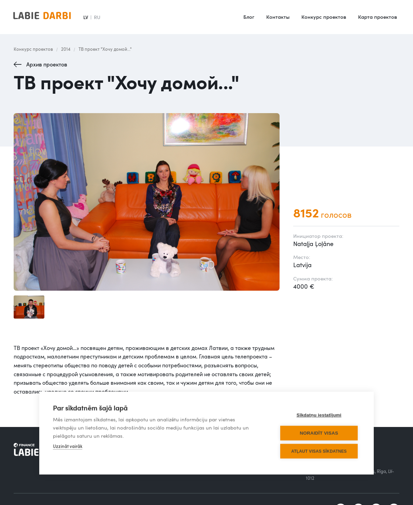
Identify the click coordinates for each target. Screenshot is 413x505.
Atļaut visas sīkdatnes (319, 447)
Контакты (277, 16)
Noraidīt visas (319, 429)
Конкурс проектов (323, 16)
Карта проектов (377, 16)
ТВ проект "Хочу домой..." (105, 49)
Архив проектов (46, 64)
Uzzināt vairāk (67, 443)
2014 (65, 49)
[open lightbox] (147, 202)
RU (97, 17)
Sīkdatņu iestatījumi (319, 411)
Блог (248, 16)
